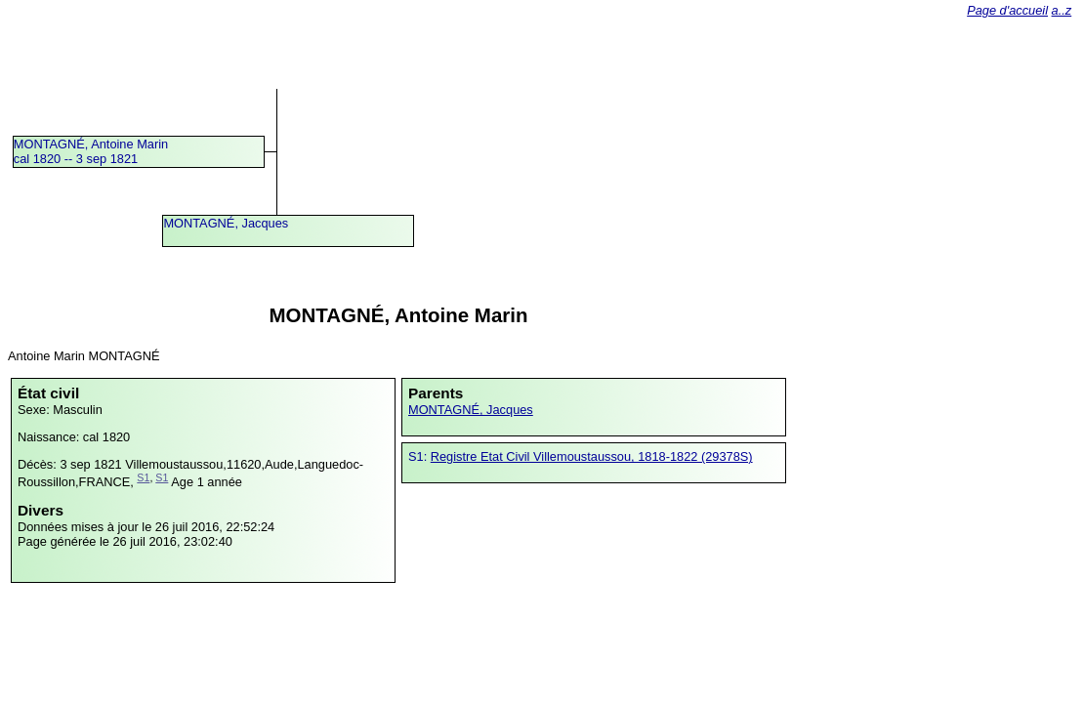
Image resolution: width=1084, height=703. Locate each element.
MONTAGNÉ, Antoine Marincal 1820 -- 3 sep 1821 (91, 151)
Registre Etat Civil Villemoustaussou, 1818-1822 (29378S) (592, 456)
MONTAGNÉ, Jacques (225, 223)
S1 (143, 477)
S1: (419, 456)
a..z (1062, 10)
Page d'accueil (1007, 10)
